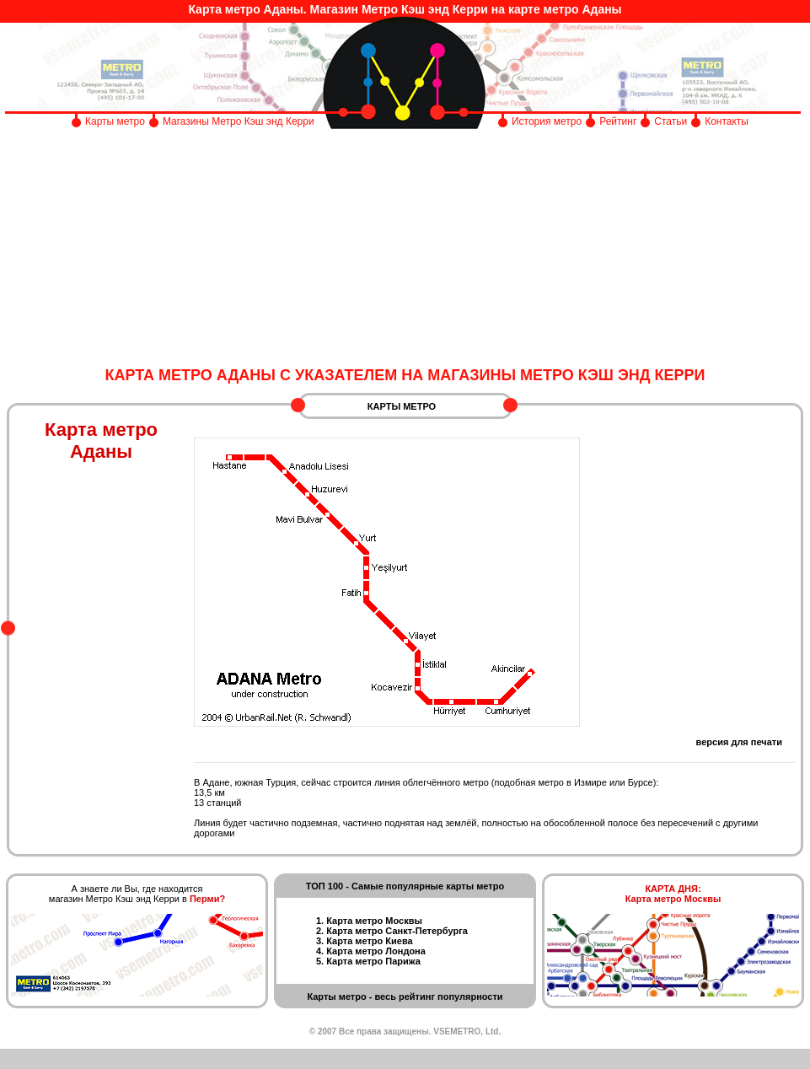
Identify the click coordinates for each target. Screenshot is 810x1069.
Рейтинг (617, 121)
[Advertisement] (405, 249)
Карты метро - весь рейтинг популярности (404, 996)
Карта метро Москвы (374, 921)
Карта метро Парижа (373, 961)
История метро (547, 121)
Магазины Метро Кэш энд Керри (240, 121)
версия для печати (739, 742)
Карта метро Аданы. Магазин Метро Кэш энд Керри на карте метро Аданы (404, 9)
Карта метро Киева (369, 941)
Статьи (670, 121)
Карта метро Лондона (376, 951)
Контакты (726, 121)
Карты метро (115, 121)
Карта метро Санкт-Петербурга (397, 931)
